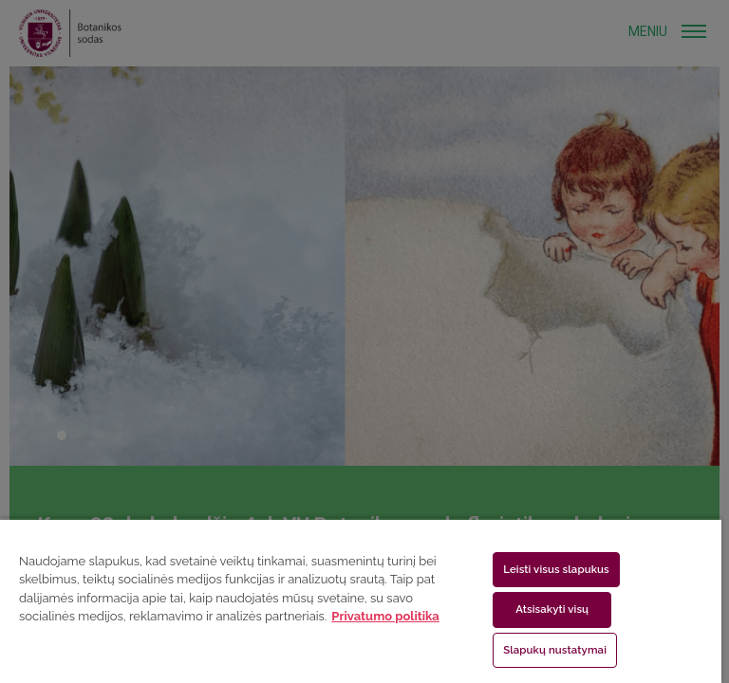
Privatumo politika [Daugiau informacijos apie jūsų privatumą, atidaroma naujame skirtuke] (385, 616)
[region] (360, 600)
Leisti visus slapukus (556, 569)
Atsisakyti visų (552, 609)
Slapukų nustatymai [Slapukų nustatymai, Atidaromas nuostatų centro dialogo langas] (555, 649)
